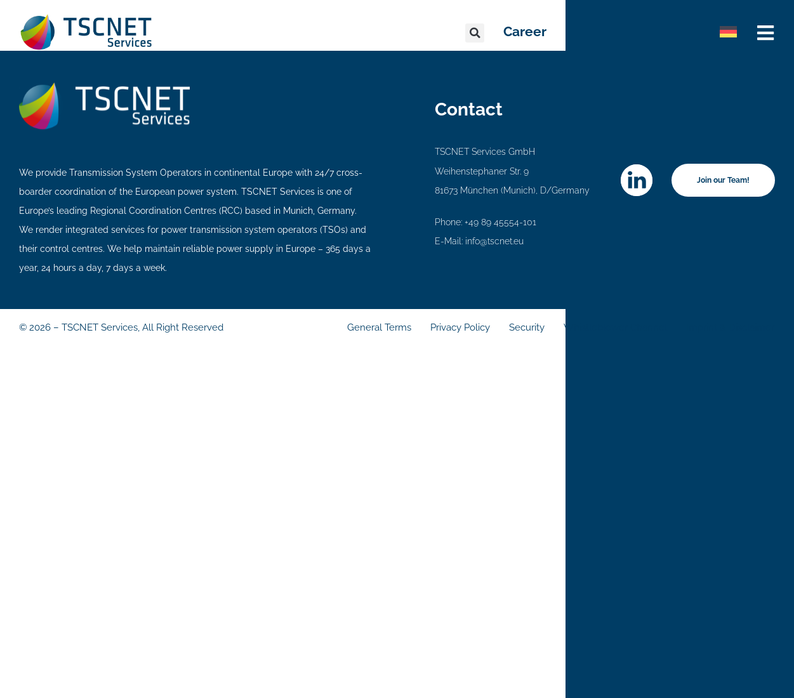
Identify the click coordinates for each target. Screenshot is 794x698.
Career (524, 31)
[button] (474, 33)
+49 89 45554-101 (500, 222)
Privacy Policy (460, 327)
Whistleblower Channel (615, 327)
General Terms (379, 327)
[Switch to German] (728, 31)
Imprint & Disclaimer (730, 327)
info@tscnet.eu (494, 241)
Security (527, 327)
